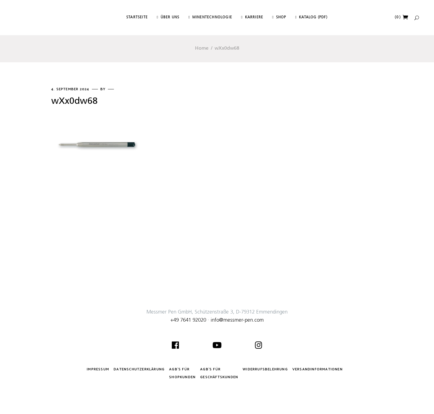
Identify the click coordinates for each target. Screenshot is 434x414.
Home (202, 48)
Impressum (98, 369)
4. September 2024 (71, 89)
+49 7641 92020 (188, 320)
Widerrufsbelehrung (265, 369)
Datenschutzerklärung (139, 369)
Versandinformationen (317, 369)
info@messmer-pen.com (237, 320)
